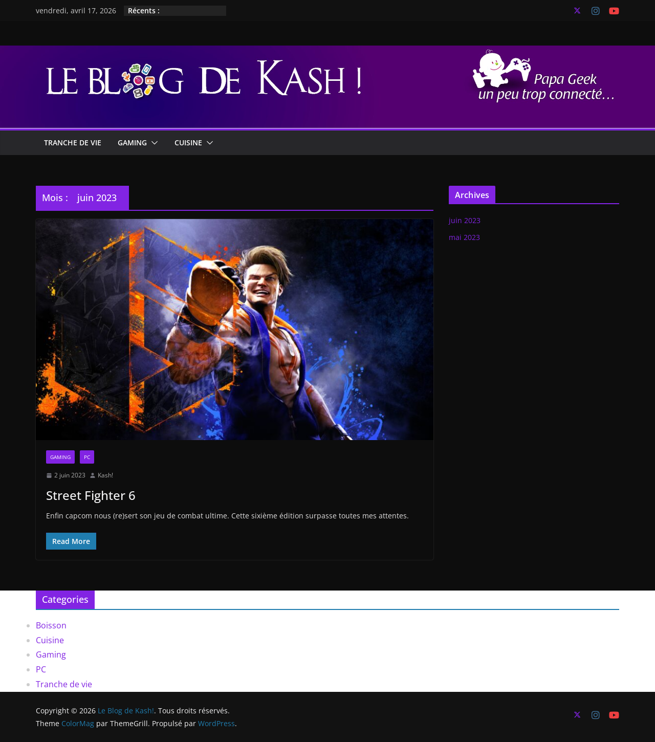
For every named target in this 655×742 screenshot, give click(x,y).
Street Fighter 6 (91, 495)
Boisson (51, 625)
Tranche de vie (72, 142)
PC (87, 457)
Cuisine (188, 142)
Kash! (105, 475)
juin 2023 (465, 220)
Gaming (132, 142)
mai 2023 (464, 237)
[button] (152, 143)
